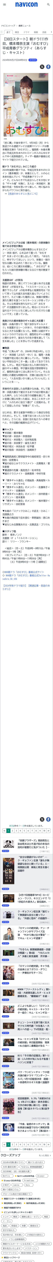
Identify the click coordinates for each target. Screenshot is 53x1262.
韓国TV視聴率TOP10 (12, 1208)
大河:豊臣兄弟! (10, 1167)
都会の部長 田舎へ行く (31, 1253)
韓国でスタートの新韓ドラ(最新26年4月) (22, 1199)
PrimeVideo (30, 1180)
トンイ (6, 1217)
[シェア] (48, 67)
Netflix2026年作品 (25, 1176)
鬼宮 (5, 1226)
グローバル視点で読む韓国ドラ (17, 1194)
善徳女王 (34, 1226)
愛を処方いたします (12, 1248)
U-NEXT (6, 1185)
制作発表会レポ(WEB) (35, 1203)
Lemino (17, 1185)
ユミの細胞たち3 (42, 1244)
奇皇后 (14, 1226)
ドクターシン (31, 1248)
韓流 (17, 32)
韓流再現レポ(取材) (13, 1203)
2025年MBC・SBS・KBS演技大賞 (16, 1171)
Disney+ (42, 1176)
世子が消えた (9, 1230)
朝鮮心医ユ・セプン (31, 1217)
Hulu (29, 1185)
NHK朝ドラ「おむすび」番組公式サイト (24, 572)
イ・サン (7, 1221)
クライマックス (10, 1253)
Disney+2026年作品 (12, 1181)
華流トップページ (12, 1258)
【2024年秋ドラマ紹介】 (14, 586)
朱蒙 (24, 1226)
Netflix (7, 1176)
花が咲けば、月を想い (13, 1235)
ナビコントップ (8, 26)
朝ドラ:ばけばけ (35, 1162)
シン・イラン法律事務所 (14, 1239)
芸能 (44, 32)
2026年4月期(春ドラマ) (13, 1162)
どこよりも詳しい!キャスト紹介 (18, 1212)
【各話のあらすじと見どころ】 (23, 194)
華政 (15, 1217)
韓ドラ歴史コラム (11, 1190)
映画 (36, 32)
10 (44, 831)
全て (8, 32)
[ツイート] (42, 67)
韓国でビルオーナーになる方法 (17, 1244)
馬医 (46, 1217)
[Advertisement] (26, 16)
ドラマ (26, 32)
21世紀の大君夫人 (35, 1235)
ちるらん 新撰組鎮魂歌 (31, 1167)
